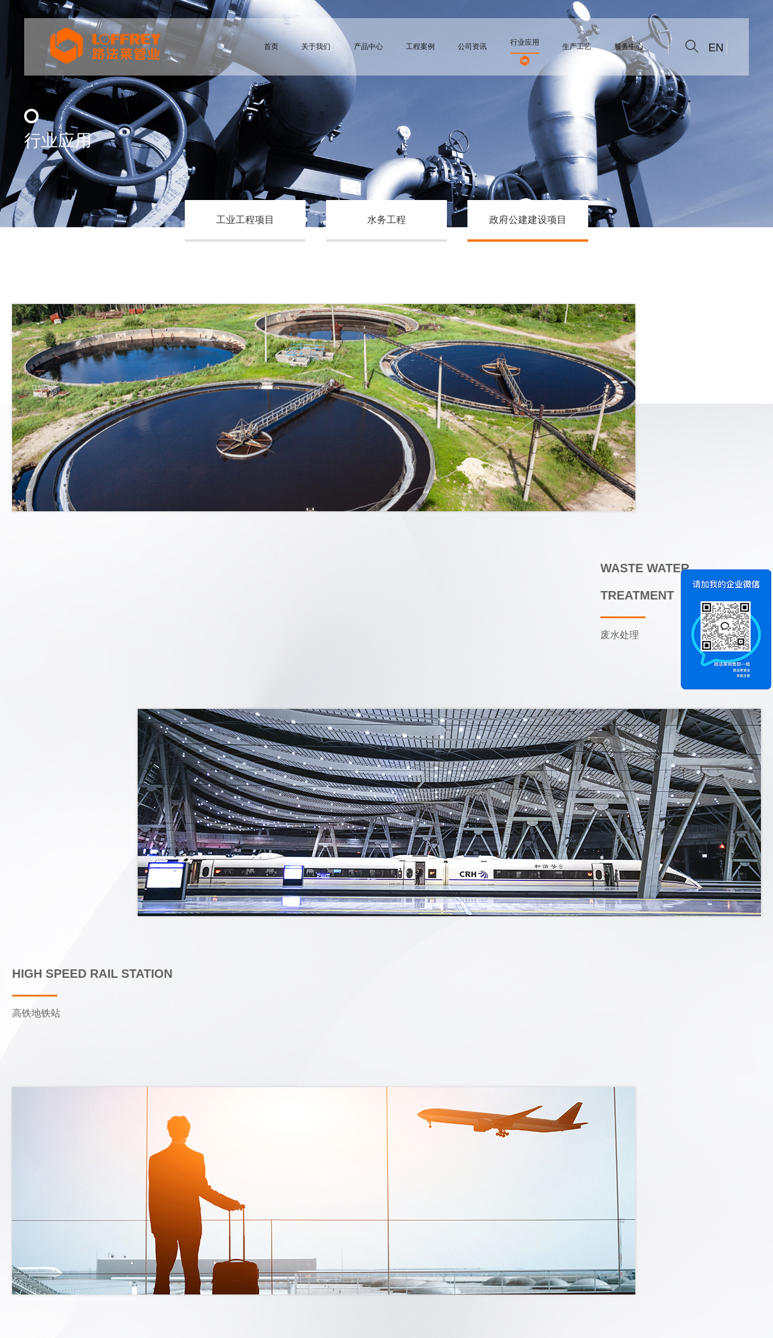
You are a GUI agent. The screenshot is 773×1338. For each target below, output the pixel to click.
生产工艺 (403, 1244)
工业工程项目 (245, 220)
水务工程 (386, 220)
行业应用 (342, 1244)
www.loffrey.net (504, 1184)
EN (715, 48)
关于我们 (101, 1244)
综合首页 (41, 1244)
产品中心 (162, 1244)
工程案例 (222, 1244)
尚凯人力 (288, 1321)
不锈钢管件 (90, 1321)
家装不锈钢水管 (239, 1321)
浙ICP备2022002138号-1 (161, 1321)
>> (444, 1047)
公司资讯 (283, 1244)
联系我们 (463, 1244)
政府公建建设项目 (527, 220)
